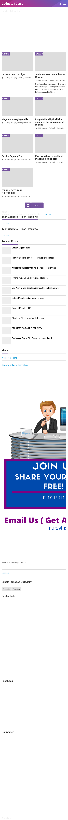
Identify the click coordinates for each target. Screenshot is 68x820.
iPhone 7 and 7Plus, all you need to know (30, 278)
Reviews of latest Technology (15, 365)
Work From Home (9, 358)
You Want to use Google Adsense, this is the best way (36, 288)
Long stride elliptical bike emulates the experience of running (49, 122)
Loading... (6, 223)
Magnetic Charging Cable (15, 119)
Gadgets (5, 54)
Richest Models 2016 (21, 308)
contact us (46, 214)
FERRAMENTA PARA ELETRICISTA (12, 191)
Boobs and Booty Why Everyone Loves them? (32, 338)
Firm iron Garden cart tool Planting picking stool (49, 157)
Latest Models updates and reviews (28, 298)
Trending (16, 589)
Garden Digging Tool (12, 156)
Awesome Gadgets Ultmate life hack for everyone (34, 268)
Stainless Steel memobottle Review (28, 318)
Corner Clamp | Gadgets (14, 74)
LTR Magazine (8, 78)
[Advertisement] (34, 32)
